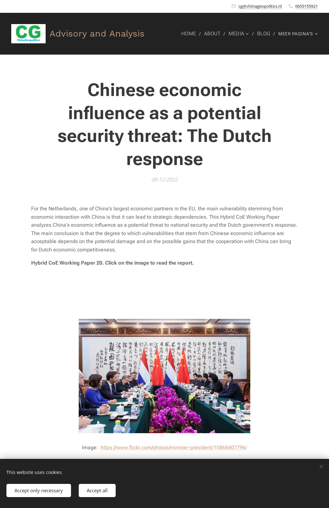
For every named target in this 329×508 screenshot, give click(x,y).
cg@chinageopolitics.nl (260, 6)
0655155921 (306, 6)
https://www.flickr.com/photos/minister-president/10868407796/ (174, 447)
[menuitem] (193, 34)
